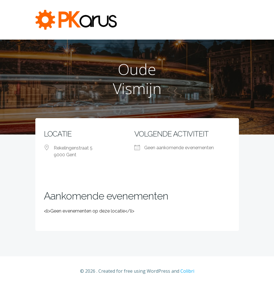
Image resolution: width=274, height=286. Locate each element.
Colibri (187, 271)
